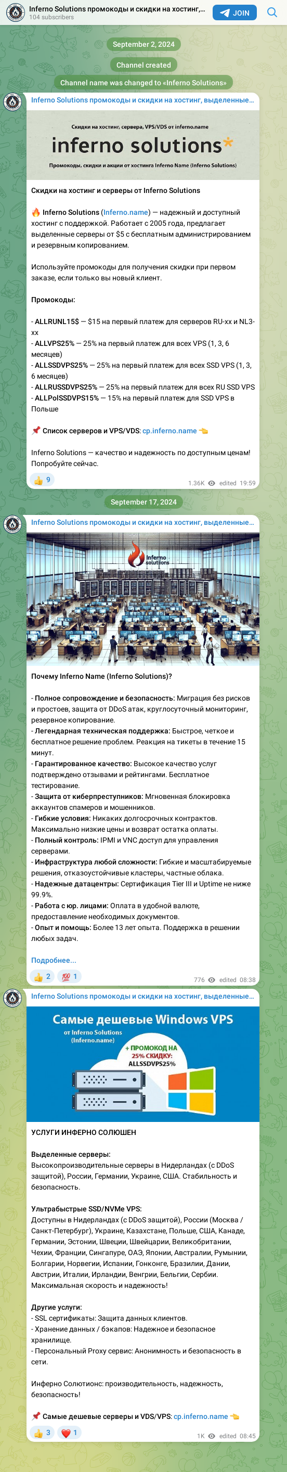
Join (235, 13)
